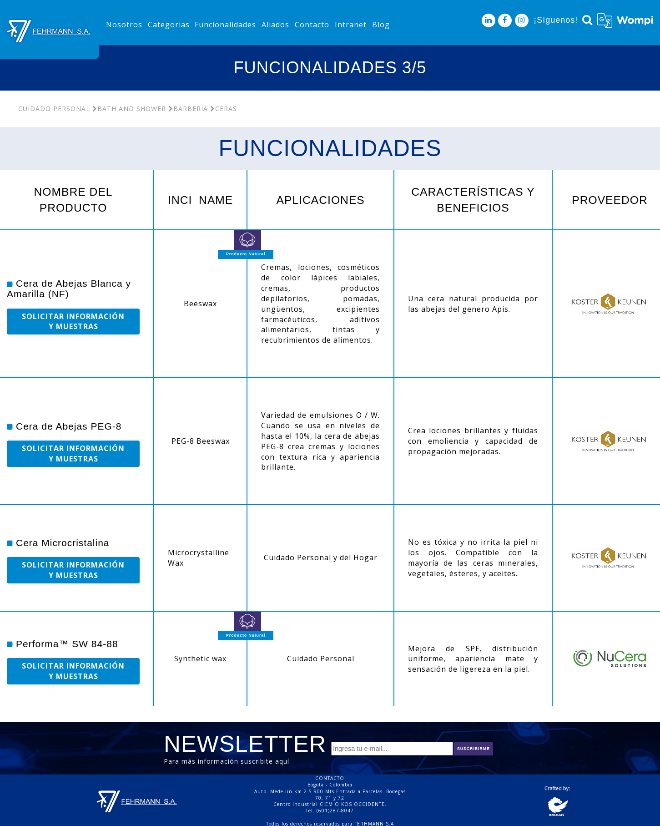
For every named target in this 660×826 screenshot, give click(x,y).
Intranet (351, 25)
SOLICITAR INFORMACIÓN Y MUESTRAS (73, 321)
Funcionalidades (225, 25)
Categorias (169, 25)
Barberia (188, 108)
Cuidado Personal (54, 108)
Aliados (275, 25)
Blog (381, 25)
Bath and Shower (129, 108)
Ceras (223, 108)
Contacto (312, 25)
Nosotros (124, 25)
